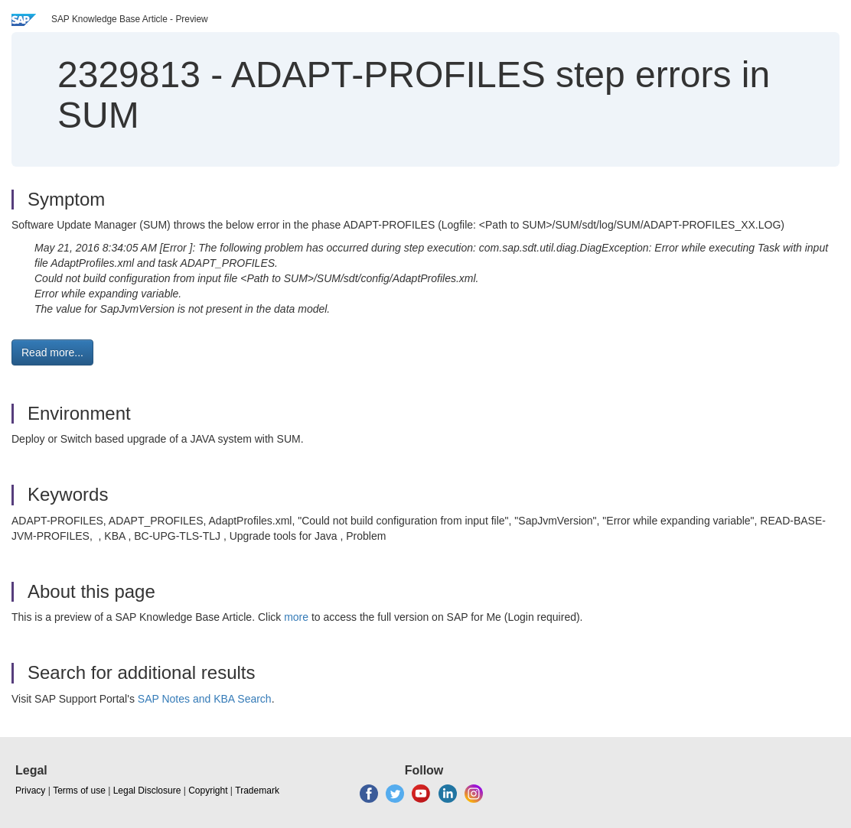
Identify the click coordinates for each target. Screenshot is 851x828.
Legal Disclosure (147, 790)
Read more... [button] (52, 352)
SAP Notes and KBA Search (205, 699)
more (296, 617)
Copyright (207, 790)
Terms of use (79, 790)
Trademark (257, 790)
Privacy (30, 790)
